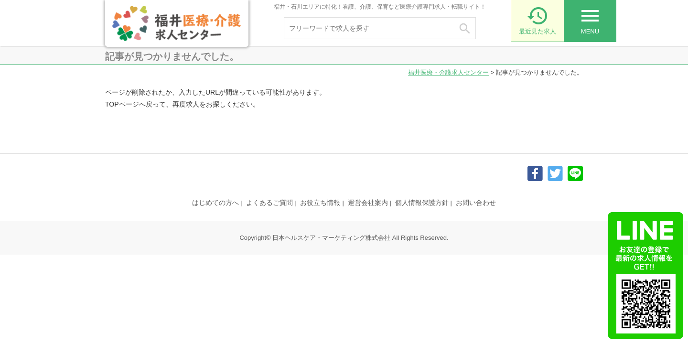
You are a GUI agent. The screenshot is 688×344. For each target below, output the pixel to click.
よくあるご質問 (269, 202)
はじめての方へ (215, 202)
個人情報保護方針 (422, 202)
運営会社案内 (368, 202)
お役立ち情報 (320, 202)
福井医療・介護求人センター (448, 72)
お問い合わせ (476, 202)
